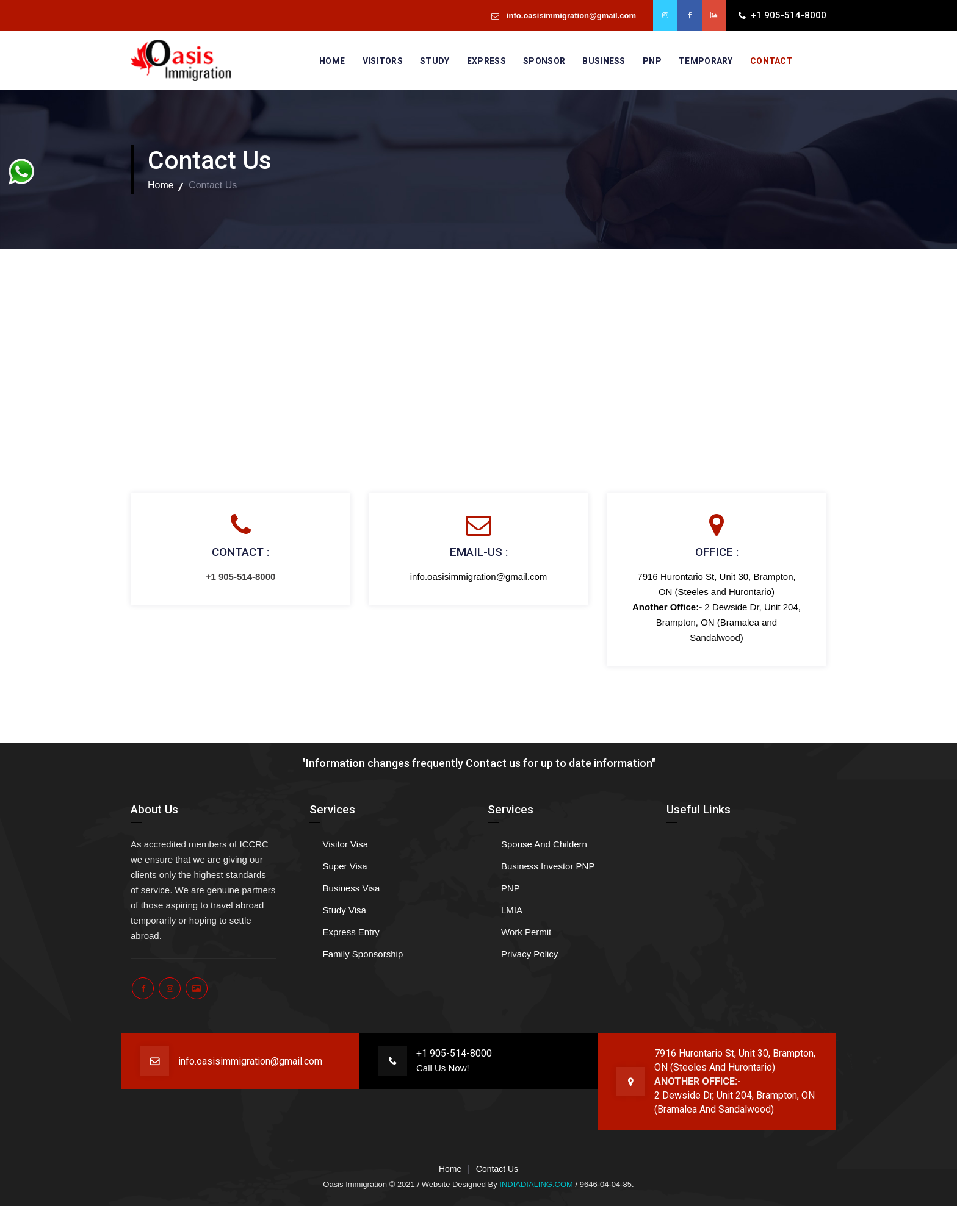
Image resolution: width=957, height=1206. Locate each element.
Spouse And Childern (544, 844)
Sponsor (544, 61)
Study (435, 61)
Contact (771, 61)
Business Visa (351, 888)
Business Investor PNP (547, 866)
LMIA (511, 910)
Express (486, 61)
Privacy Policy (529, 954)
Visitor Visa (345, 844)
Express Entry (351, 932)
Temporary (706, 61)
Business (603, 61)
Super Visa (345, 866)
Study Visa (344, 910)
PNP (652, 61)
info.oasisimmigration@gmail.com (570, 15)
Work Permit (526, 932)
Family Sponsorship (363, 954)
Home (332, 61)
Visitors (383, 61)
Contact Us (497, 1169)
